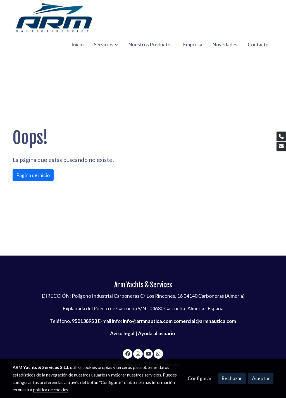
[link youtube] (149, 353)
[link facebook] (128, 353)
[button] (106, 44)
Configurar (200, 378)
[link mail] (281, 146)
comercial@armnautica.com (204, 321)
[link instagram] (137, 353)
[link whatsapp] (158, 353)
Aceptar (261, 378)
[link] (54, 18)
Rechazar (231, 378)
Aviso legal (122, 333)
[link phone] (281, 136)
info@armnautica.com (148, 321)
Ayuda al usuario (156, 333)
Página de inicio (33, 175)
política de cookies (50, 389)
